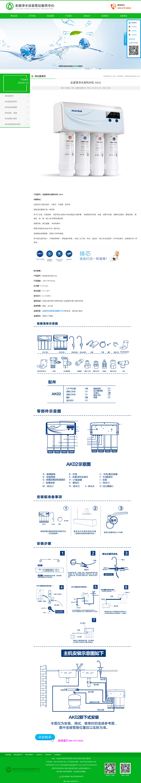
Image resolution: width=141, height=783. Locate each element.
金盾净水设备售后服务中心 (52, 311)
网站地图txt (29, 755)
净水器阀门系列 (11, 119)
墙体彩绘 (48, 755)
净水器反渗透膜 (11, 107)
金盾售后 (39, 755)
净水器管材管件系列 (12, 124)
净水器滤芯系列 (11, 101)
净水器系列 (9, 96)
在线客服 (134, 26)
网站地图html (18, 755)
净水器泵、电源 (11, 113)
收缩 (125, 38)
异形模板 (57, 755)
